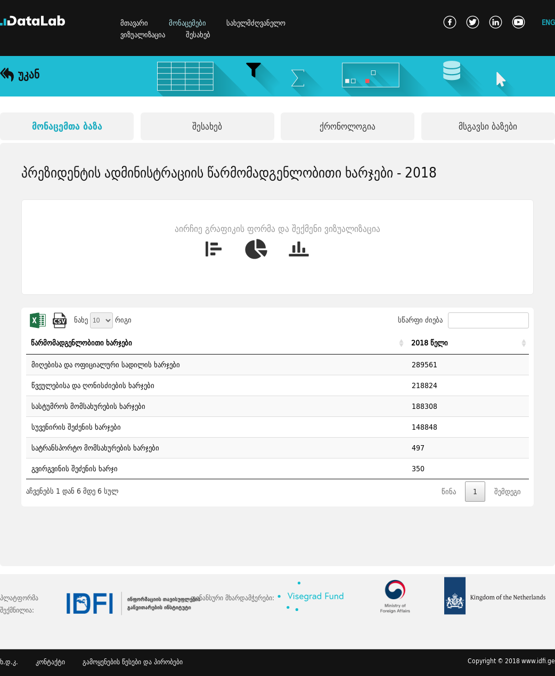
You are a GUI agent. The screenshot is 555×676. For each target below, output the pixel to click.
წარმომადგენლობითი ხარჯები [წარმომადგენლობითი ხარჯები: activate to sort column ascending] (81, 343)
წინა (449, 491)
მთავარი (134, 23)
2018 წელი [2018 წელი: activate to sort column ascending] (429, 343)
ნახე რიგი (103, 320)
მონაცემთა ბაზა (67, 126)
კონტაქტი (50, 661)
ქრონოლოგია (348, 126)
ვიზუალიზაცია (142, 35)
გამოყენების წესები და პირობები (133, 661)
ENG (548, 22)
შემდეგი (507, 491)
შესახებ (198, 35)
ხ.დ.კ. (9, 661)
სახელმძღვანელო (255, 23)
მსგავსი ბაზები (488, 126)
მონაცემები (187, 23)
